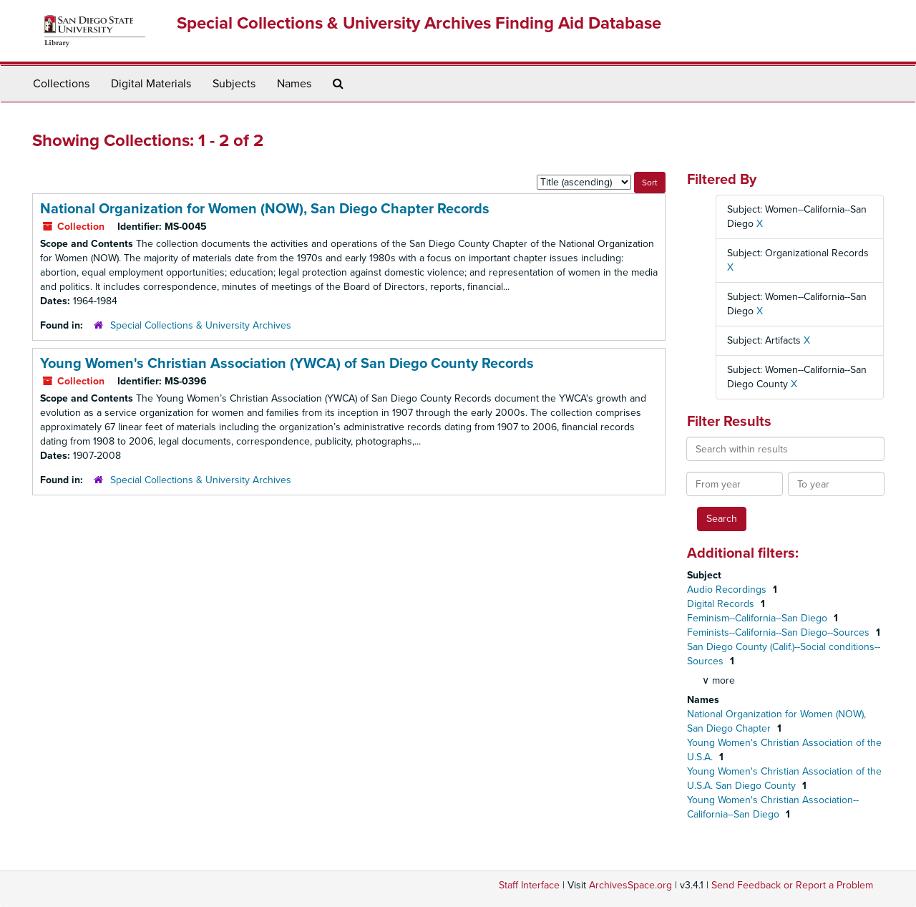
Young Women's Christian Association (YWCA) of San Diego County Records (287, 363)
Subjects (234, 84)
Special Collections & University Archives (200, 325)
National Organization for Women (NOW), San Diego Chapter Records (264, 209)
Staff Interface (529, 885)
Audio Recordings (728, 589)
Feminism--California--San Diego (758, 618)
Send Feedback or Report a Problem (792, 885)
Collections (61, 84)
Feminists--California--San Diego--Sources (779, 632)
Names (294, 84)
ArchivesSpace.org (630, 885)
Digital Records (722, 604)
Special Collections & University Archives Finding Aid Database (419, 23)
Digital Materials (151, 84)
